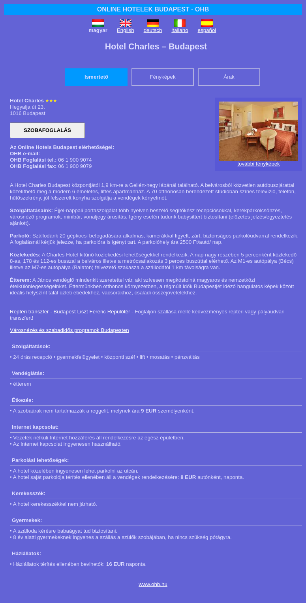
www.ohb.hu (153, 584)
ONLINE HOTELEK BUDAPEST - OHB (153, 9)
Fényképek (162, 77)
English (125, 30)
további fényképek (258, 164)
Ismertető (96, 77)
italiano (179, 30)
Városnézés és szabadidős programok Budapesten (69, 330)
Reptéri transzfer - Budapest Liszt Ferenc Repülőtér (70, 312)
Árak (228, 77)
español (207, 30)
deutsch (153, 30)
